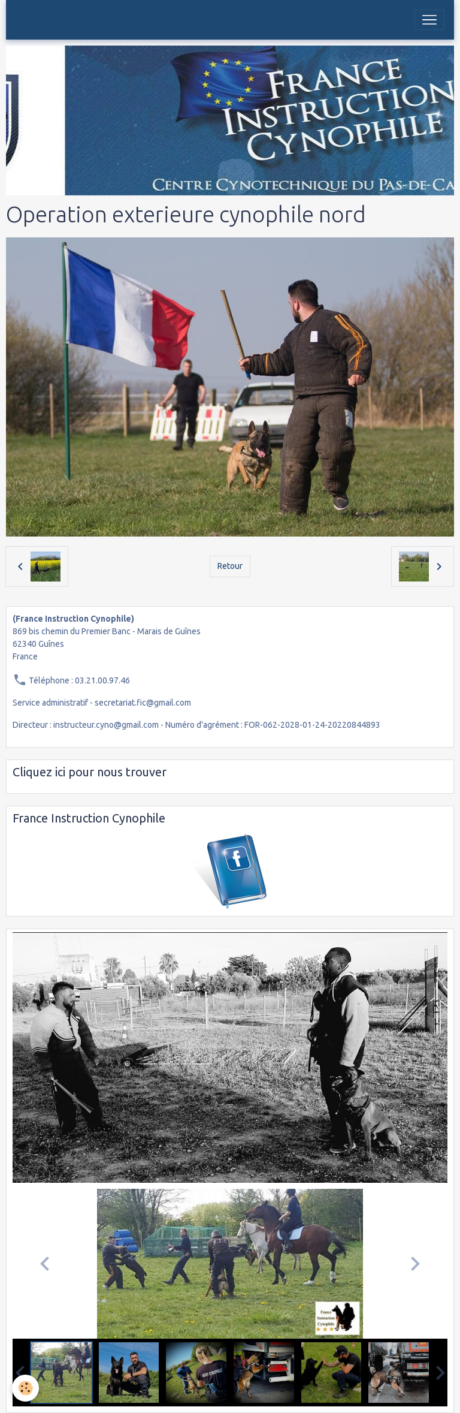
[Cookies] (25, 1388)
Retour (230, 566)
